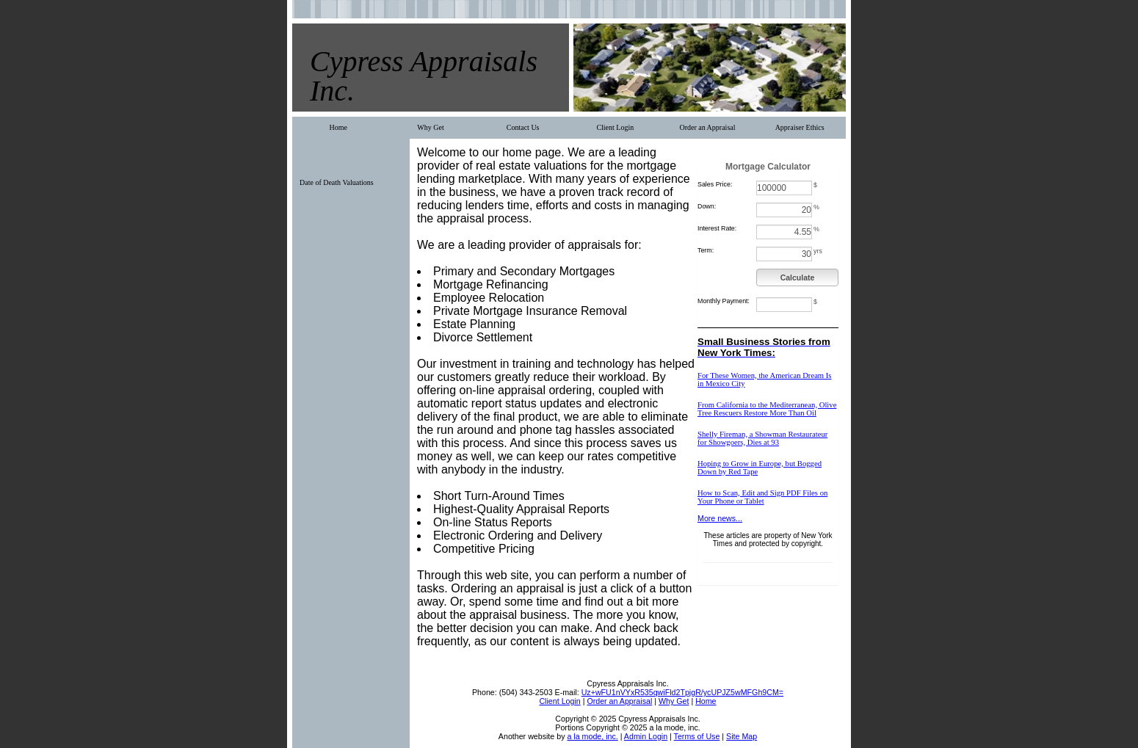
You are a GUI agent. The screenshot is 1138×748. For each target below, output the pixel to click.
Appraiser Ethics (799, 127)
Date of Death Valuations (337, 182)
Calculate (797, 277)
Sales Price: (714, 184)
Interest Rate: (716, 228)
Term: (705, 250)
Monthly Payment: (723, 301)
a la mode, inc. (592, 736)
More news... (719, 518)
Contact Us (523, 127)
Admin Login (645, 736)
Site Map (741, 736)
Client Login (615, 127)
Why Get (430, 127)
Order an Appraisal (707, 127)
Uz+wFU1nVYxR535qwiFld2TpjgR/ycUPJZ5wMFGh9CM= (682, 692)
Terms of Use (697, 736)
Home (338, 127)
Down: (706, 206)
